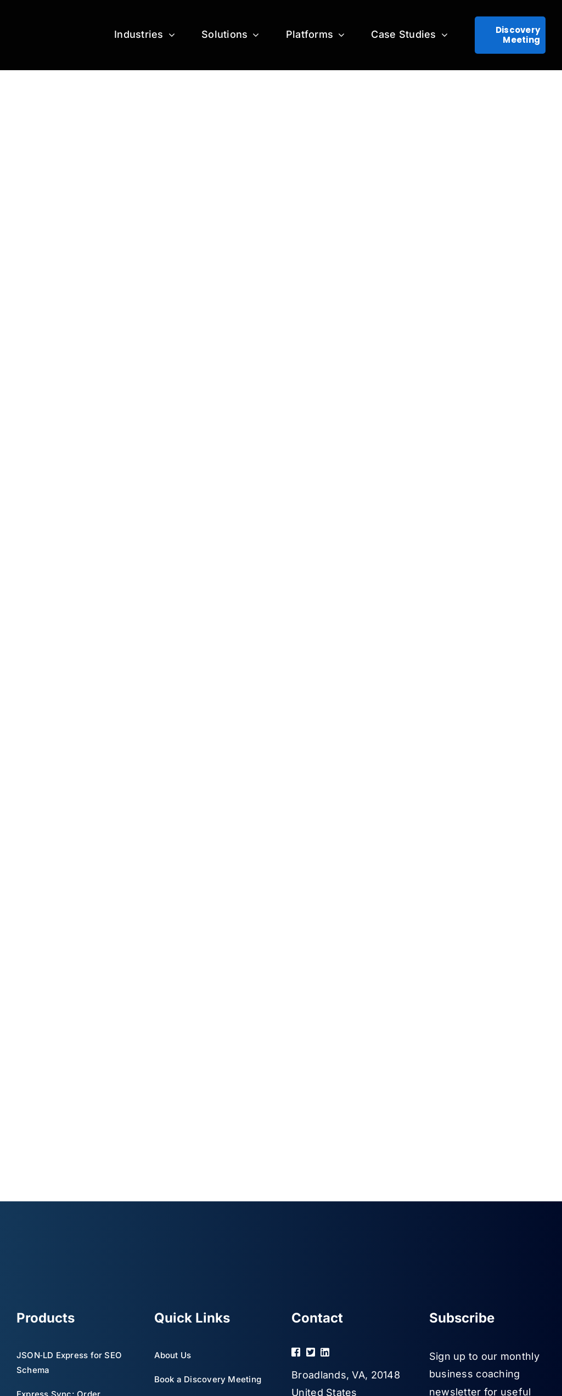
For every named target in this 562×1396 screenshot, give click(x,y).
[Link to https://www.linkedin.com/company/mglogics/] (336, 1352)
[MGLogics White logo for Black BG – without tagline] (51, 35)
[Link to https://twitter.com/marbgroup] (309, 1352)
